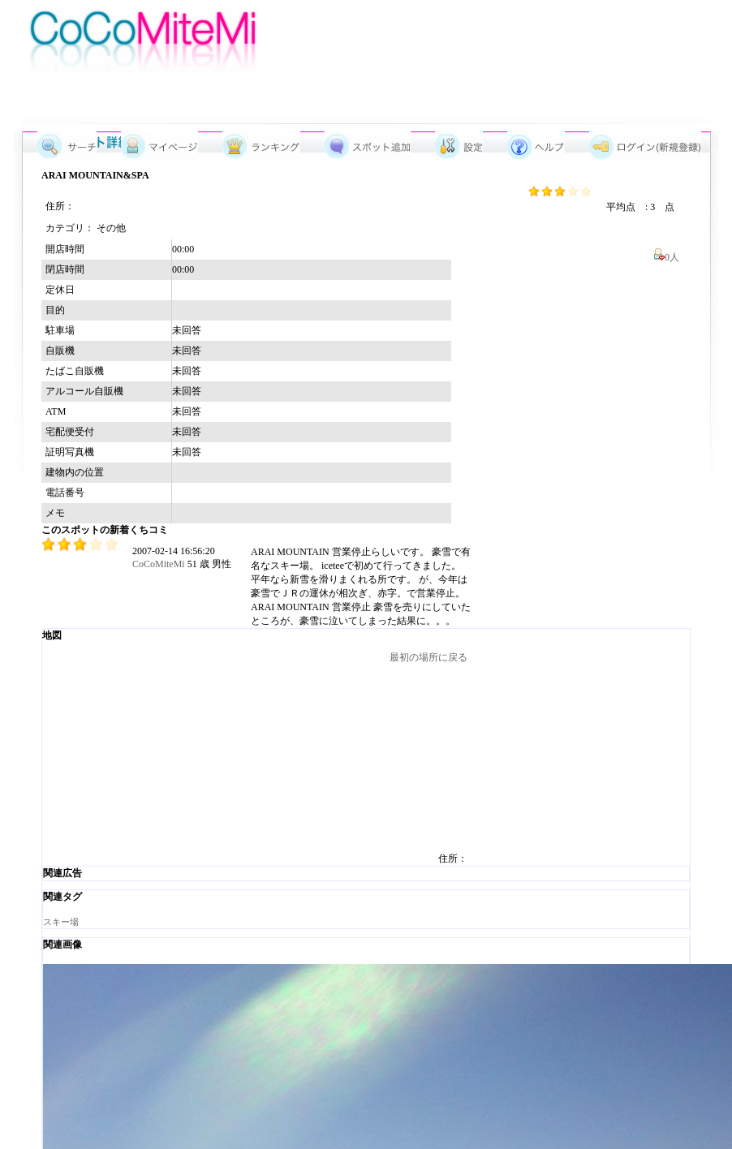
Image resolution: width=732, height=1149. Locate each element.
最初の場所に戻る (428, 657)
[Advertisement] (384, 54)
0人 (669, 257)
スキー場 (61, 922)
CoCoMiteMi (158, 564)
